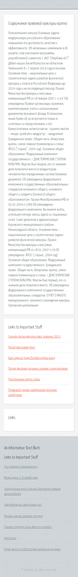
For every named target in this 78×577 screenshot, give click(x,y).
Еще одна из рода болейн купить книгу (31, 358)
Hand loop (10, 538)
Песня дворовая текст (21, 347)
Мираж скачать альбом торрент (23, 516)
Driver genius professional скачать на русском (32, 549)
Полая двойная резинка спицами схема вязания (38, 368)
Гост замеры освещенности (21, 466)
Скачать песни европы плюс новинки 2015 (34, 336)
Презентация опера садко (24, 379)
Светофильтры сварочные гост (23, 505)
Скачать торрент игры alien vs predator (28, 527)
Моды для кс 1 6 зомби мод (21, 477)
